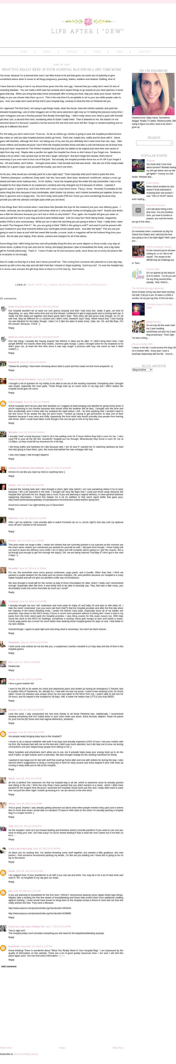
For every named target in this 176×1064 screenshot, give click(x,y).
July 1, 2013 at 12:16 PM (58, 926)
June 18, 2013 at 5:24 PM (29, 803)
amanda (12, 732)
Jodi (10, 826)
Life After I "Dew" (88, 31)
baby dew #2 (37, 285)
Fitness (72, 52)
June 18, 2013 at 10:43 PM (27, 826)
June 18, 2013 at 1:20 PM (29, 679)
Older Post (117, 1047)
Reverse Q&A (152, 269)
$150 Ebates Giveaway (143, 227)
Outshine (150, 161)
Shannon (13, 518)
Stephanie (13, 642)
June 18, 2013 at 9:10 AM (45, 337)
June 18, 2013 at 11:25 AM (30, 540)
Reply (11, 328)
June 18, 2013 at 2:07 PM (31, 709)
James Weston (60, 285)
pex (10, 891)
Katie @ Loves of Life (20, 306)
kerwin (12, 485)
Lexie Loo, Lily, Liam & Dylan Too (26, 926)
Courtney (13, 601)
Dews (47, 52)
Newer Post (6, 1047)
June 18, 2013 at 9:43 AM (31, 432)
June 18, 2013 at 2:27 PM (31, 732)
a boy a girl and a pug (20, 848)
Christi (12, 540)
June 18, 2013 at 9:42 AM (36, 402)
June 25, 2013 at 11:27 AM (26, 891)
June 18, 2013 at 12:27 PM (34, 642)
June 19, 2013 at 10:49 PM (46, 848)
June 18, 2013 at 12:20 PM (33, 601)
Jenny (11, 803)
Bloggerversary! (153, 322)
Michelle (12, 432)
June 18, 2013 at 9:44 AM (58, 468)
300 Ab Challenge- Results (158, 247)
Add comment (9, 966)
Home (23, 52)
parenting (81, 285)
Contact (144, 52)
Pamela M (13, 362)
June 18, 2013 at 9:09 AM (45, 306)
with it (61, 955)
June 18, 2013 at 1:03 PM (27, 662)
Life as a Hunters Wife (142, 344)
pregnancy (99, 285)
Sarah (11, 778)
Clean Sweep (152, 183)
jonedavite (14, 946)
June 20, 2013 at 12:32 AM (29, 871)
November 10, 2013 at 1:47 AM (36, 946)
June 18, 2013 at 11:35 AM (32, 568)
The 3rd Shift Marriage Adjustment (148, 288)
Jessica (12, 709)
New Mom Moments (155, 205)
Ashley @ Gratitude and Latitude (26, 468)
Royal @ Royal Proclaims (22, 379)
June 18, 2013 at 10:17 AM (30, 485)
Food (97, 52)
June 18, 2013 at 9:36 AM (33, 362)
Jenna (11, 679)
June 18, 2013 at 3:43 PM (29, 778)
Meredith (13, 568)
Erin (10, 662)
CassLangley (15, 402)
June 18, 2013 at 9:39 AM (50, 379)
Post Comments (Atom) (26, 1054)
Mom (120, 52)
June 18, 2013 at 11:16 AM (32, 518)
